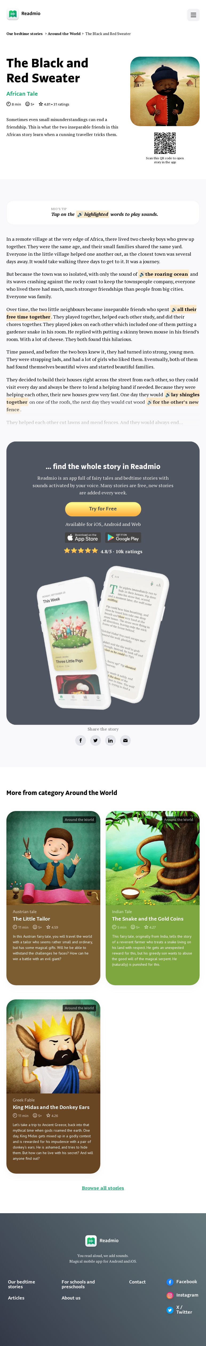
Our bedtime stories (21, 1285)
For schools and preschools (78, 1285)
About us (71, 1298)
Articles (16, 1298)
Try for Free (103, 512)
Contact (137, 1282)
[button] (193, 15)
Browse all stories (103, 1188)
